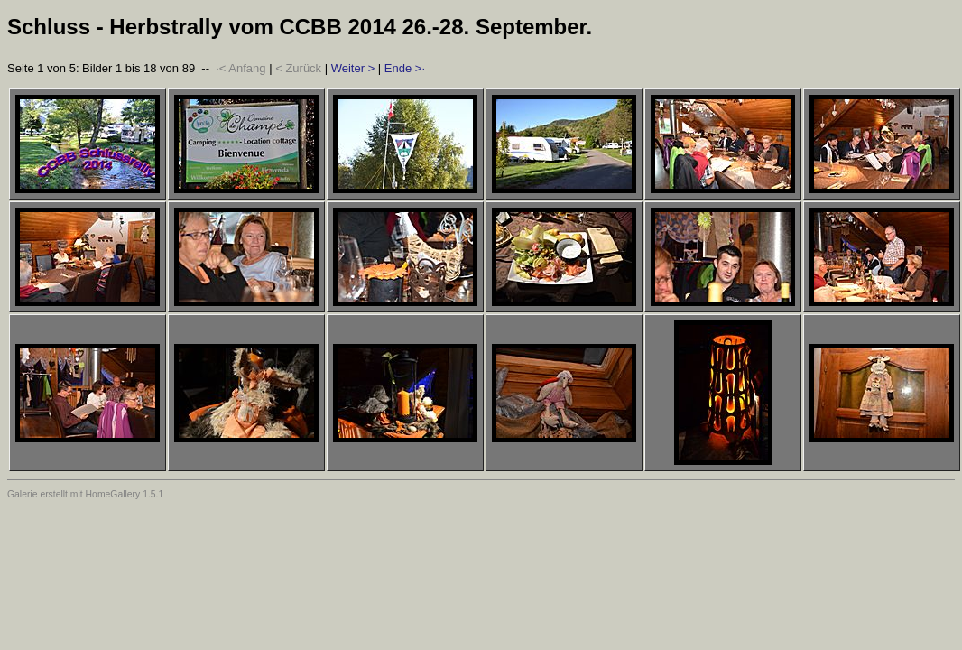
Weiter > (353, 68)
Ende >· (404, 68)
